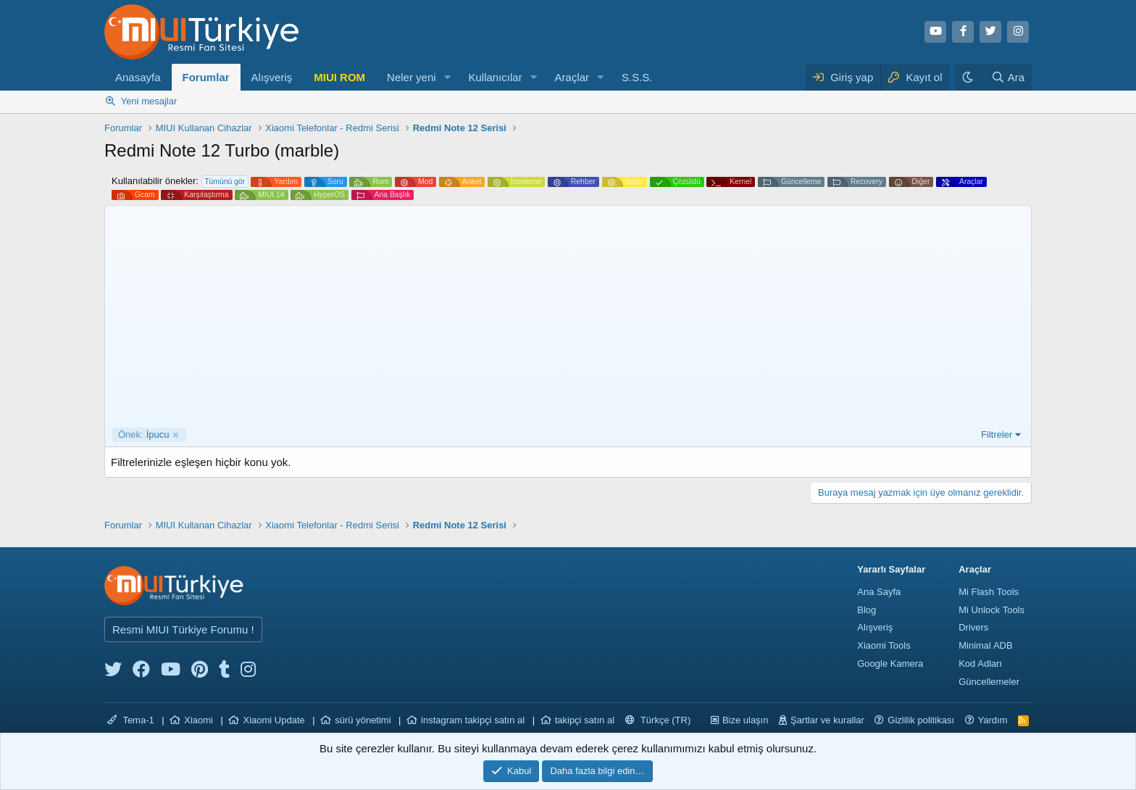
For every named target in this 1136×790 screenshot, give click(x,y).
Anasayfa (138, 77)
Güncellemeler (988, 681)
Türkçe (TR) (658, 720)
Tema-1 (130, 720)
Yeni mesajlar (149, 101)
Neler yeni (411, 77)
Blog (866, 609)
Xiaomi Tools (883, 645)
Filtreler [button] (996, 434)
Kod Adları (980, 663)
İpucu (144, 434)
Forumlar (206, 77)
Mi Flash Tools (988, 591)
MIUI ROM (339, 77)
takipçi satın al (584, 720)
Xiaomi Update (273, 720)
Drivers (973, 627)
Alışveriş (272, 77)
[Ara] (1008, 77)
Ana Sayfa (879, 591)
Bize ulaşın (745, 720)
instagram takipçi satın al (473, 720)
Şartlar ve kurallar (827, 720)
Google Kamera (890, 663)
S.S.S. (637, 77)
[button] (447, 77)
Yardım (993, 720)
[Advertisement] (568, 318)
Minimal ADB (985, 645)
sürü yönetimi (362, 720)
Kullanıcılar (495, 77)
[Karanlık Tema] (969, 77)
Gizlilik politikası (921, 720)
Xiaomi (198, 720)
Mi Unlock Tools (991, 609)
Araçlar (572, 77)
